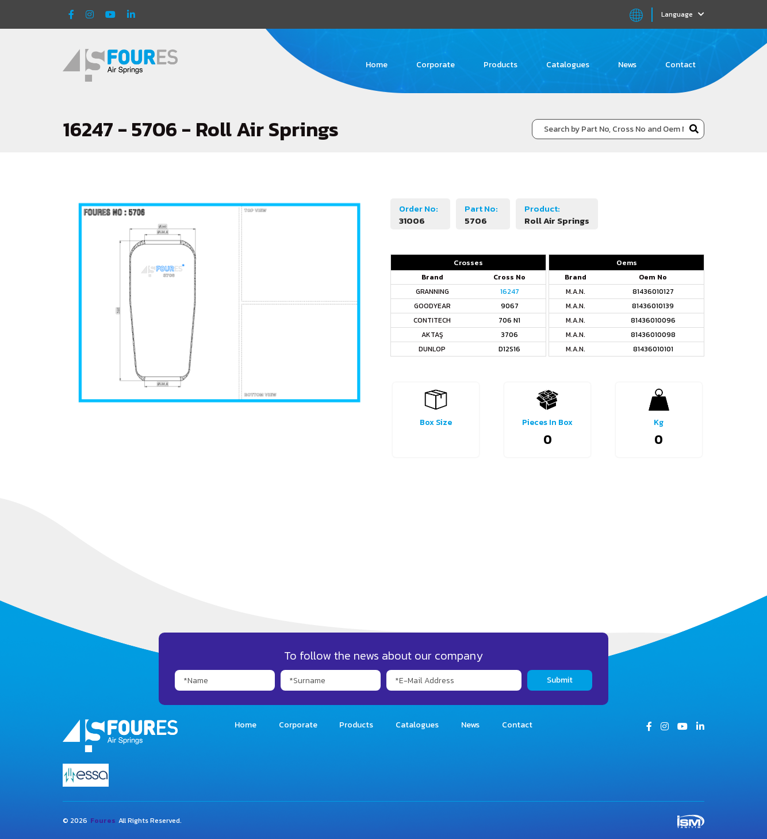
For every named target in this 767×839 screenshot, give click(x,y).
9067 (510, 306)
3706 (509, 335)
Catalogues (567, 65)
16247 (509, 291)
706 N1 (509, 320)
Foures (103, 820)
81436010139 (653, 306)
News (627, 65)
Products (500, 65)
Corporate (435, 65)
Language (682, 14)
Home (377, 65)
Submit (560, 680)
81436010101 (653, 349)
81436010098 (653, 335)
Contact (680, 65)
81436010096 (653, 320)
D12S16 (509, 349)
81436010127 (653, 291)
